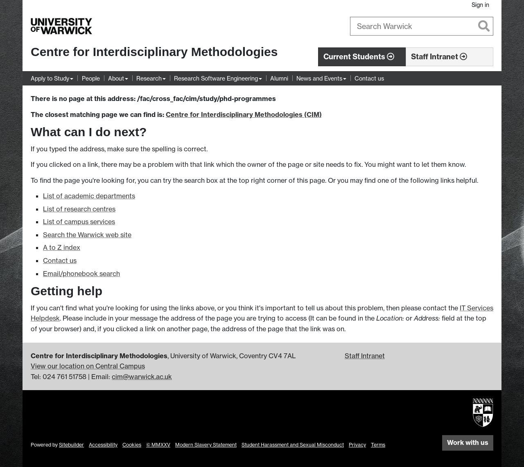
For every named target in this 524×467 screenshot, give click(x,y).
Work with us (467, 442)
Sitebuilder (71, 445)
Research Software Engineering (216, 78)
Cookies (131, 445)
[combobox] (421, 26)
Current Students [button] (358, 56)
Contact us (369, 78)
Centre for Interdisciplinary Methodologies (154, 51)
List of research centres (79, 209)
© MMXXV (158, 445)
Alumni (279, 78)
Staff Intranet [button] (439, 56)
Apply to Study (50, 78)
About (116, 78)
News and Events (319, 78)
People (91, 78)
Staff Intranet (365, 356)
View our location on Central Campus (88, 366)
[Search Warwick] (421, 26)
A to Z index (61, 247)
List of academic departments (89, 196)
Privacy (357, 445)
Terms (378, 445)
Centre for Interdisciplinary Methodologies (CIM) (244, 114)
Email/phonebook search (81, 273)
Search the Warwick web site (87, 235)
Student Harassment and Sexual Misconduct (293, 445)
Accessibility (103, 445)
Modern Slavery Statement (206, 445)
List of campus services (79, 222)
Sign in (480, 4)
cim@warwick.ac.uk (142, 377)
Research (149, 78)
